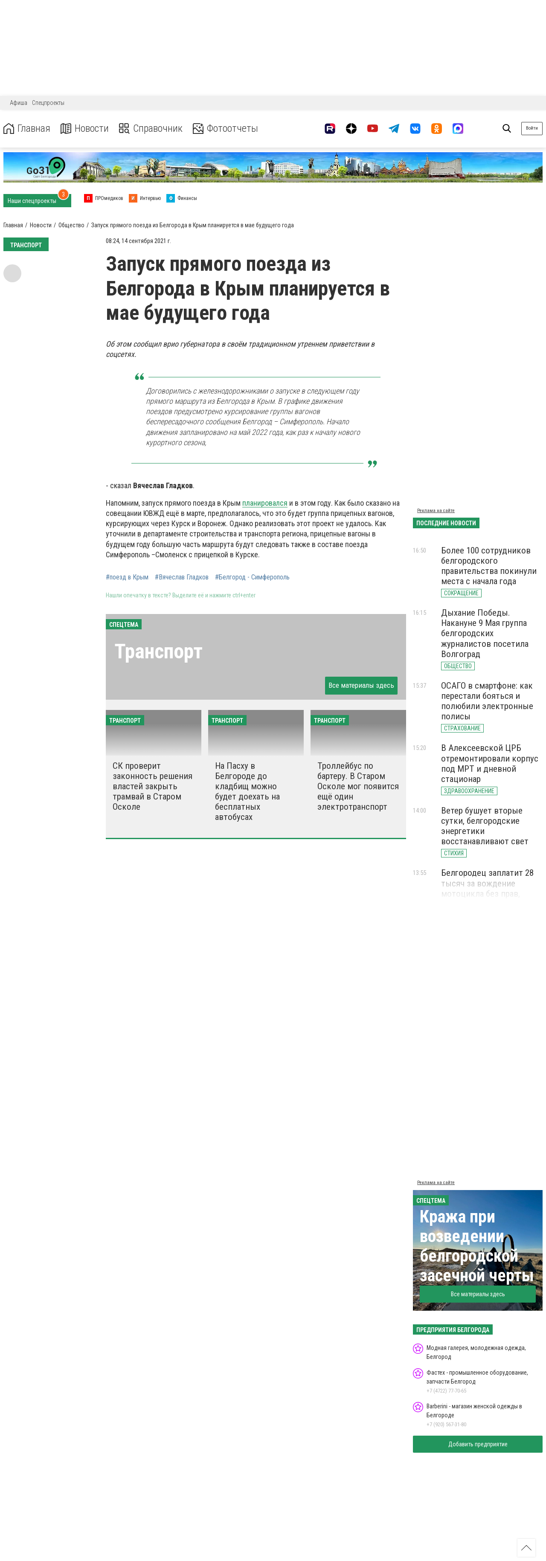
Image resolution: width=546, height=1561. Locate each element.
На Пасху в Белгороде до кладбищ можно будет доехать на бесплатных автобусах (247, 791)
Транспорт (158, 651)
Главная (26, 128)
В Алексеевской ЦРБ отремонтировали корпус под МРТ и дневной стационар (489, 763)
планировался (265, 502)
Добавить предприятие (478, 1444)
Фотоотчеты (225, 128)
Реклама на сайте (436, 510)
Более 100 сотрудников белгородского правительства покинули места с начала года (489, 565)
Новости (85, 128)
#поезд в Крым (127, 577)
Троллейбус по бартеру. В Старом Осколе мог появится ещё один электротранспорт (358, 786)
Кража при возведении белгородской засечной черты (477, 1246)
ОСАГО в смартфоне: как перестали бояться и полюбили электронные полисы (487, 701)
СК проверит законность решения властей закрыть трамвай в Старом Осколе (152, 786)
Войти (532, 128)
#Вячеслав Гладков (182, 577)
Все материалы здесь (361, 685)
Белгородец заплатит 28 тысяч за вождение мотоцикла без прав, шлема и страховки (487, 888)
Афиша (18, 102)
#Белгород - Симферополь (252, 577)
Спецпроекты (48, 102)
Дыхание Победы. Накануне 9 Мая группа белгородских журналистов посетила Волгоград (485, 633)
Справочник (151, 128)
